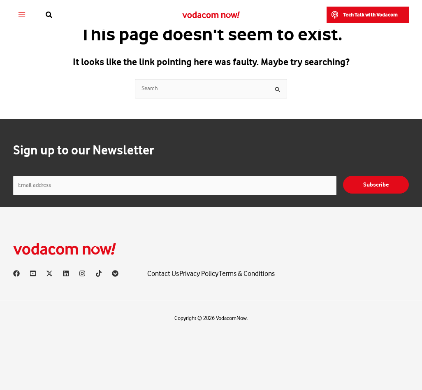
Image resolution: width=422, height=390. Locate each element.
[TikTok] (98, 273)
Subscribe (376, 184)
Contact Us (163, 274)
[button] (49, 15)
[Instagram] (82, 273)
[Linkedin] (66, 273)
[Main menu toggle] (22, 15)
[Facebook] (16, 273)
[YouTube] (33, 273)
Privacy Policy (198, 274)
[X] (49, 273)
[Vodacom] (115, 273)
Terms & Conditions (247, 274)
